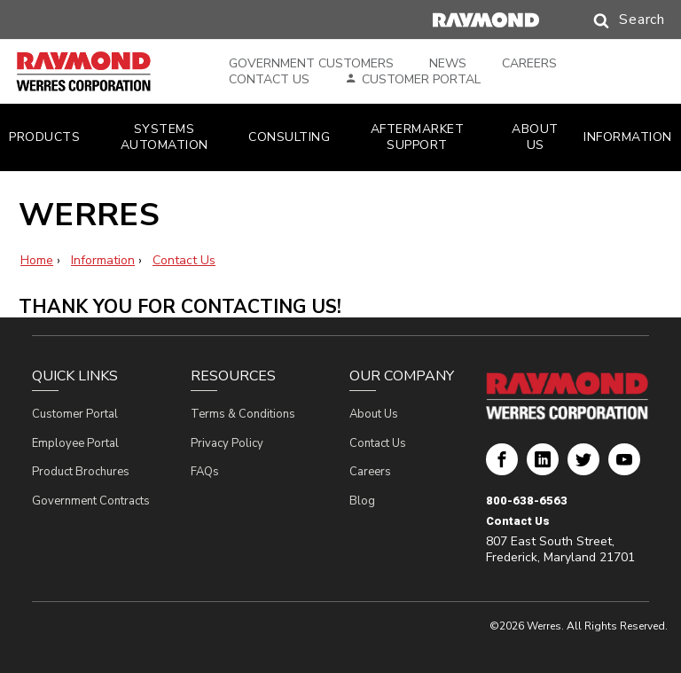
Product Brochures (80, 472)
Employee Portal (75, 443)
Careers (529, 64)
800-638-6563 (527, 500)
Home (36, 260)
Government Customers (311, 64)
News (447, 64)
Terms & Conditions (243, 414)
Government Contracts (91, 501)
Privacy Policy (227, 443)
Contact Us (269, 80)
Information (103, 260)
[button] (612, 20)
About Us (373, 414)
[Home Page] (104, 71)
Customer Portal (421, 80)
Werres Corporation (502, 466)
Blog (362, 501)
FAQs (205, 472)
